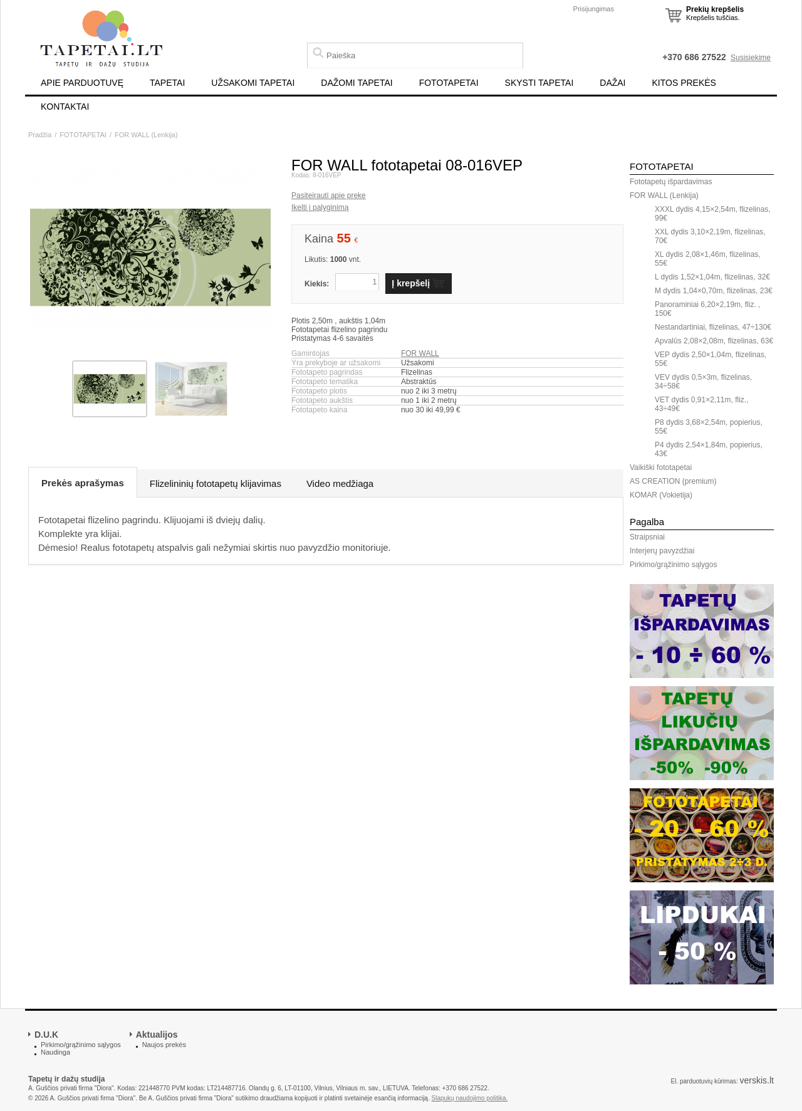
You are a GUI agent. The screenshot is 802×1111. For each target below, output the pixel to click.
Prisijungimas (593, 9)
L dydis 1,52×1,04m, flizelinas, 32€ (712, 277)
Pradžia (39, 134)
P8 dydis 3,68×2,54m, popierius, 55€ (709, 427)
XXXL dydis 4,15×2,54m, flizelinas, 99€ (713, 213)
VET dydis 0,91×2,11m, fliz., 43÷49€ (702, 404)
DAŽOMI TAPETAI (356, 83)
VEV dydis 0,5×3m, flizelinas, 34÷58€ (703, 381)
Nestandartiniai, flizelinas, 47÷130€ (713, 327)
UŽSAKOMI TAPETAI (252, 83)
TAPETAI (167, 83)
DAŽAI (612, 83)
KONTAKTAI (65, 107)
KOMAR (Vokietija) (661, 495)
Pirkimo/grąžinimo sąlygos (673, 564)
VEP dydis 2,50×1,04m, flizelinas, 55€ (710, 359)
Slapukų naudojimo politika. (470, 1098)
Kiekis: (317, 283)
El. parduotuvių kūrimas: (703, 1081)
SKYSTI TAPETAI (539, 83)
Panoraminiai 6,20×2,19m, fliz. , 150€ (707, 309)
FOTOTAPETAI (449, 83)
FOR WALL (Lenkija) (146, 134)
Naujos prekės (164, 1044)
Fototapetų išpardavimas (671, 181)
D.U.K (46, 1035)
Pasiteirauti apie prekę (328, 195)
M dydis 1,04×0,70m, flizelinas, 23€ (714, 290)
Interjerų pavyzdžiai (662, 550)
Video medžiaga (339, 483)
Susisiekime (751, 57)
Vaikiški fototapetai (661, 467)
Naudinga (55, 1052)
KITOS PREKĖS (684, 83)
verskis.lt (757, 1080)
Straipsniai (647, 537)
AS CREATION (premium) (673, 481)
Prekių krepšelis (715, 9)
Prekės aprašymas (82, 482)
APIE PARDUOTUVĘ (82, 83)
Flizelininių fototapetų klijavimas (215, 483)
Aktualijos (157, 1035)
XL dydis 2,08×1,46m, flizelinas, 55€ (708, 259)
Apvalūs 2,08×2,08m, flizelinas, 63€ (714, 340)
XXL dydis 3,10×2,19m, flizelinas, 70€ (710, 236)
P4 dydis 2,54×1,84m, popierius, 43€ (709, 449)
